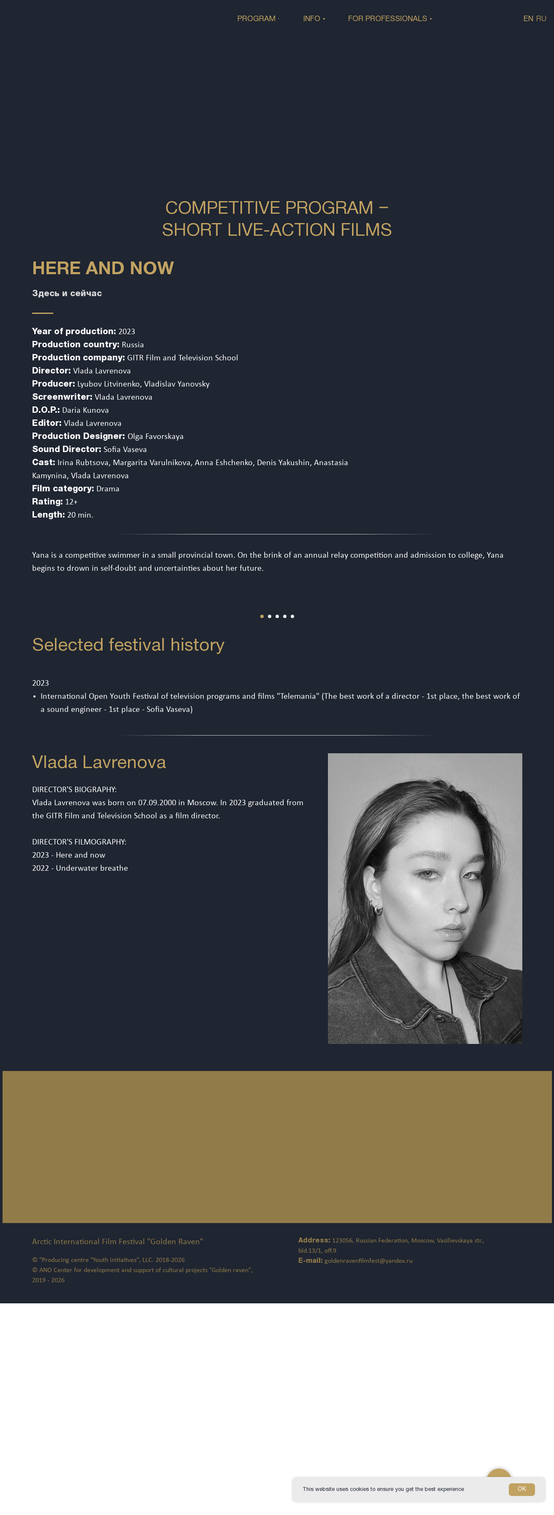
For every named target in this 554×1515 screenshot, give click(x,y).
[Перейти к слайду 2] (269, 828)
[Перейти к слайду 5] (292, 828)
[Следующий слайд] (532, 709)
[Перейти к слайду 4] (285, 828)
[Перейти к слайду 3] (277, 828)
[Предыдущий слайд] (21, 709)
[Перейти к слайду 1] (262, 828)
